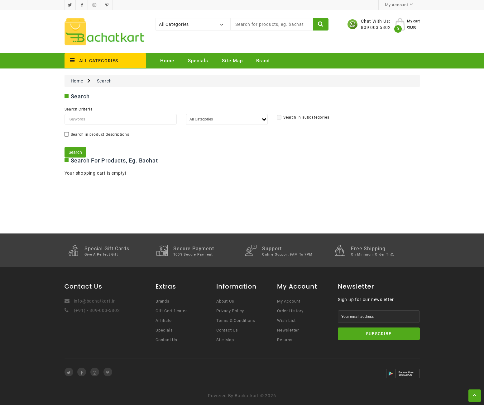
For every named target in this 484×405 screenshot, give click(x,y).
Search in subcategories (303, 117)
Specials (198, 61)
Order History (290, 310)
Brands (163, 301)
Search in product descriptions (97, 134)
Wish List (286, 320)
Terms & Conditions (235, 320)
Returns (285, 339)
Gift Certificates (172, 310)
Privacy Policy (230, 310)
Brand (263, 61)
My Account (288, 301)
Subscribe (378, 333)
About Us (225, 301)
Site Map (232, 61)
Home (167, 61)
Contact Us (166, 339)
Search (104, 80)
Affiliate (164, 320)
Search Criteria (79, 109)
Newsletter (288, 330)
